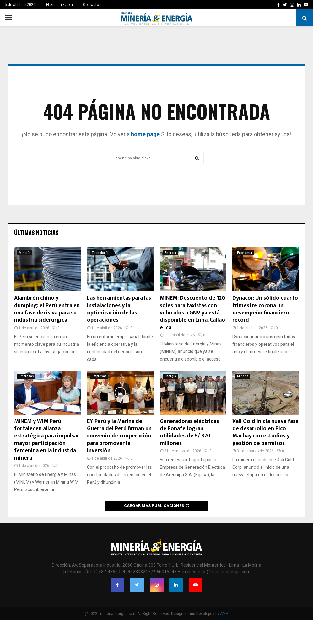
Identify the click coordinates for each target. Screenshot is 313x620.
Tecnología (100, 252)
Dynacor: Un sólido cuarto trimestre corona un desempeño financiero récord (265, 309)
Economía (244, 252)
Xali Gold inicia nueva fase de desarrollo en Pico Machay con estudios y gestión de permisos (265, 432)
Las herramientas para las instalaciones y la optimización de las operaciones (119, 309)
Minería (24, 252)
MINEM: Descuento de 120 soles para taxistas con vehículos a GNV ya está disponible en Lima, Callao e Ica (192, 312)
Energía (170, 252)
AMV (224, 614)
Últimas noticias (36, 232)
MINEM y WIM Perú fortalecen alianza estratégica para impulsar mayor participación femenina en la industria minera (46, 440)
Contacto (91, 5)
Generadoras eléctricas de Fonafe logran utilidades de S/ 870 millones (189, 432)
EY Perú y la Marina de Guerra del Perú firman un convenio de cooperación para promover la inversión (119, 436)
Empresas (26, 376)
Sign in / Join (59, 5)
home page (145, 134)
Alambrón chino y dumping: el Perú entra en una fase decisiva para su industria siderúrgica (47, 309)
